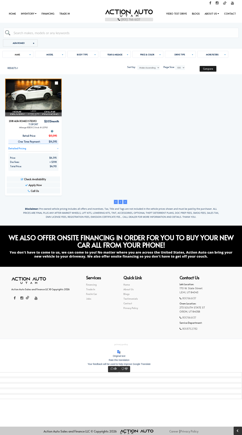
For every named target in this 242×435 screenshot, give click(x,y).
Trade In (64, 13)
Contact (230, 13)
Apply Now (33, 185)
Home (12, 13)
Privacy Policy (130, 308)
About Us (212, 13)
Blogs (196, 13)
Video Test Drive (176, 13)
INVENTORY (29, 13)
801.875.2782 (190, 329)
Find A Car (91, 294)
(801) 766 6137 (121, 19)
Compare (208, 69)
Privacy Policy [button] (121, 344)
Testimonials (130, 299)
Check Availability (33, 179)
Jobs (88, 299)
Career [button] (173, 431)
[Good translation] (113, 369)
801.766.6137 (189, 298)
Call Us (33, 191)
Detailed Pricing (33, 149)
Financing (48, 13)
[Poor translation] (124, 369)
